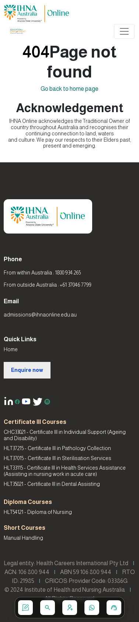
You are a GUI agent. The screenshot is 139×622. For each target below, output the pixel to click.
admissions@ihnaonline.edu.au (40, 315)
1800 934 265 (68, 273)
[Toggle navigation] (124, 31)
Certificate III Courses (35, 422)
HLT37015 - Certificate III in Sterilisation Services (57, 458)
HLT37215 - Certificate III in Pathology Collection (57, 448)
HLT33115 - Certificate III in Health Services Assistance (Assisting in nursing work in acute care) (65, 471)
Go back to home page (69, 89)
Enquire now (27, 370)
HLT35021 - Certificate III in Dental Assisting (52, 484)
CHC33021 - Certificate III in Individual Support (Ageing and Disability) (65, 435)
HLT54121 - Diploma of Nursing (38, 512)
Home (11, 349)
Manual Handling (23, 538)
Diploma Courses (28, 502)
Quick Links (20, 339)
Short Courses (24, 528)
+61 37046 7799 (75, 285)
